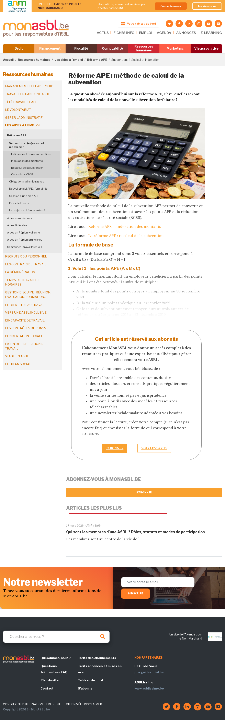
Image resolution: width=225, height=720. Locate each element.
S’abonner (114, 448)
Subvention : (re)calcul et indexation (26, 145)
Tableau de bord (90, 680)
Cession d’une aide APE (24, 196)
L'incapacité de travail (25, 320)
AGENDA (164, 33)
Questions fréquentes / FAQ (54, 669)
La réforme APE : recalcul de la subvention (126, 236)
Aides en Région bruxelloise (24, 239)
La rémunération (20, 272)
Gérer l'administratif (24, 117)
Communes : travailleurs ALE (25, 247)
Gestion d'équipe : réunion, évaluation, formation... (28, 295)
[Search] (56, 637)
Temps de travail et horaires (22, 282)
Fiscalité (81, 48)
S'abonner (144, 492)
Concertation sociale (24, 336)
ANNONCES (186, 33)
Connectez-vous (170, 6)
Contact (47, 688)
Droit (19, 48)
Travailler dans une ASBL (27, 94)
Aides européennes (19, 218)
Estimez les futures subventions (31, 154)
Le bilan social (18, 364)
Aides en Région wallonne (23, 232)
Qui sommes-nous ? (56, 658)
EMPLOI (145, 33)
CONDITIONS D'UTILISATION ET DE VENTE (32, 704)
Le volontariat (18, 110)
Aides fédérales (17, 225)
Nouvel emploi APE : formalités (28, 188)
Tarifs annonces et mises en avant (100, 669)
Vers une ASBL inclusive (26, 312)
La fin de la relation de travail (25, 346)
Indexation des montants (27, 160)
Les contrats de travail (25, 264)
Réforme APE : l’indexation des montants (124, 227)
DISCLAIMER (93, 704)
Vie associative (206, 48)
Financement (50, 48)
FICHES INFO (123, 33)
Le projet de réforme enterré (27, 210)
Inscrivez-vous (207, 6)
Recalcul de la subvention (27, 167)
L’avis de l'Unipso (19, 203)
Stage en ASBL (17, 356)
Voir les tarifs (154, 448)
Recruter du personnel (26, 256)
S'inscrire (135, 593)
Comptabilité (112, 48)
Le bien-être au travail (25, 305)
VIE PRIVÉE (74, 704)
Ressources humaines (143, 48)
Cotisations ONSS (22, 174)
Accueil (8, 59)
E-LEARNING (211, 33)
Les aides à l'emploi (69, 59)
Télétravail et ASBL (22, 102)
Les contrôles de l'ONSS (25, 328)
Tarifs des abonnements (97, 658)
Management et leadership (29, 86)
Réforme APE (97, 59)
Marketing (175, 48)
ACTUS (103, 33)
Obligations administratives (26, 181)
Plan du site (50, 680)
